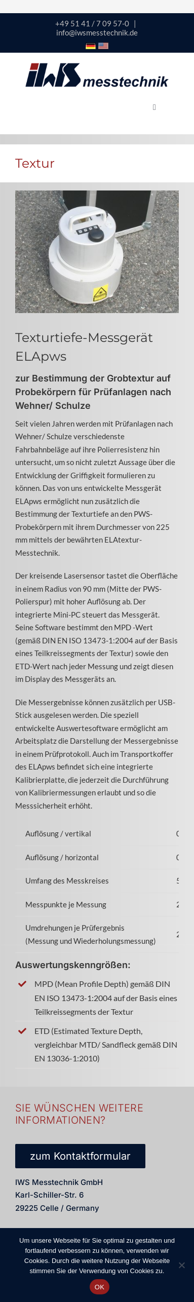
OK (99, 1287)
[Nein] (181, 1265)
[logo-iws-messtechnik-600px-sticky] (97, 66)
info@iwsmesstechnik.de (97, 32)
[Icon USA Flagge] (103, 46)
